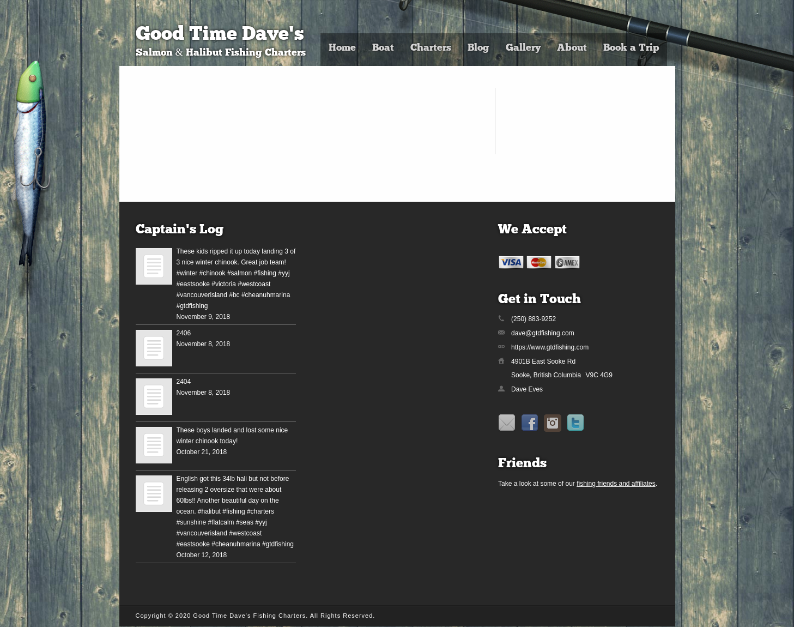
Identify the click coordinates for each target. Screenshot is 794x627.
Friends (522, 464)
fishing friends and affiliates (616, 483)
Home (342, 48)
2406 (184, 333)
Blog (478, 48)
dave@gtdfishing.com (542, 333)
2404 (184, 381)
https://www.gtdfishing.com (550, 347)
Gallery (523, 48)
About (572, 48)
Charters (430, 48)
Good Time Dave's (220, 35)
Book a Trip (631, 48)
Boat (383, 48)
